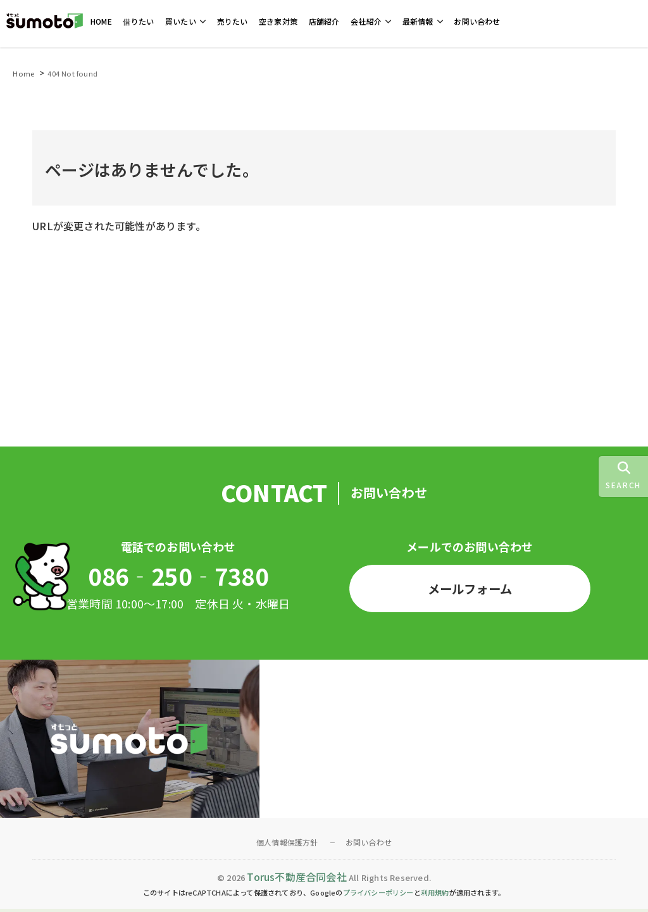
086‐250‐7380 (178, 577)
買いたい (180, 21)
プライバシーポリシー (378, 895)
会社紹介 (366, 21)
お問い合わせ (477, 21)
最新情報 (417, 21)
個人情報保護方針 (287, 845)
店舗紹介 (324, 21)
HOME (101, 21)
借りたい (138, 21)
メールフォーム (469, 590)
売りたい (232, 21)
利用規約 (435, 895)
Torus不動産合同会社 (296, 879)
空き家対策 (278, 21)
